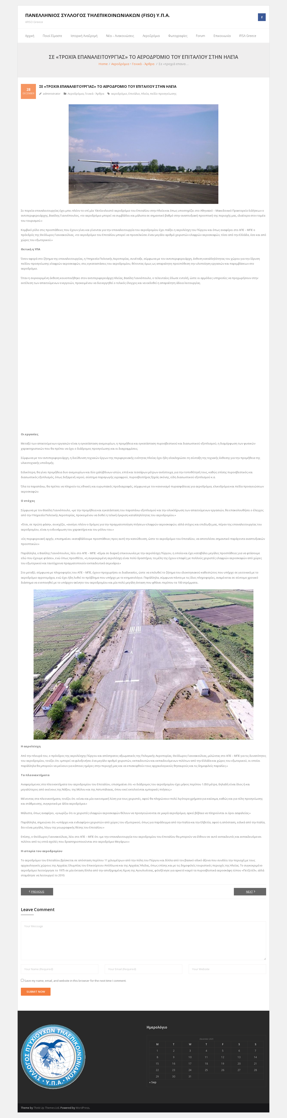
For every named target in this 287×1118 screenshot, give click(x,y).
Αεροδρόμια (120, 64)
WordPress (82, 1108)
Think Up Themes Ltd (46, 1108)
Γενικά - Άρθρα (143, 64)
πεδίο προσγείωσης (163, 94)
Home (103, 64)
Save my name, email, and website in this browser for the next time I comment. (75, 981)
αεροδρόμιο (119, 94)
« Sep (152, 1082)
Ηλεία (145, 94)
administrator (51, 94)
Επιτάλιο (134, 94)
